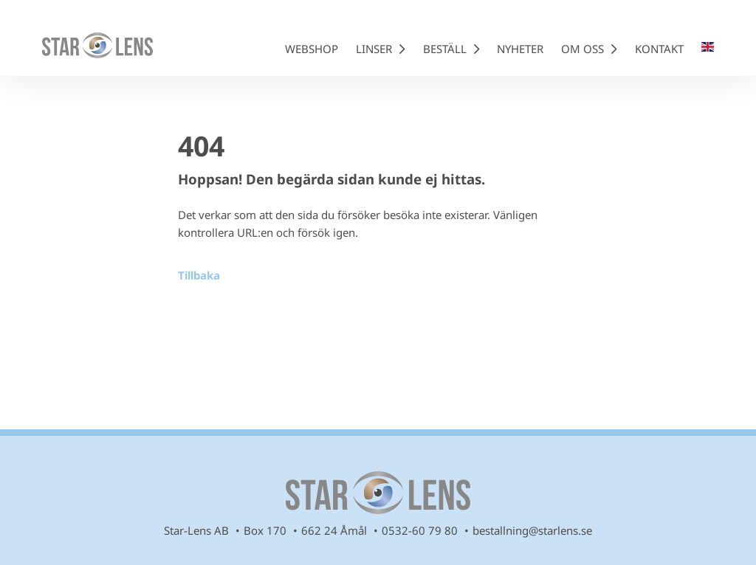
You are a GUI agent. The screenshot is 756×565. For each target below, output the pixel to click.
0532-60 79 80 (420, 530)
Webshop (311, 48)
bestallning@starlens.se (532, 530)
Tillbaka (199, 275)
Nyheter (520, 48)
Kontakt (659, 48)
